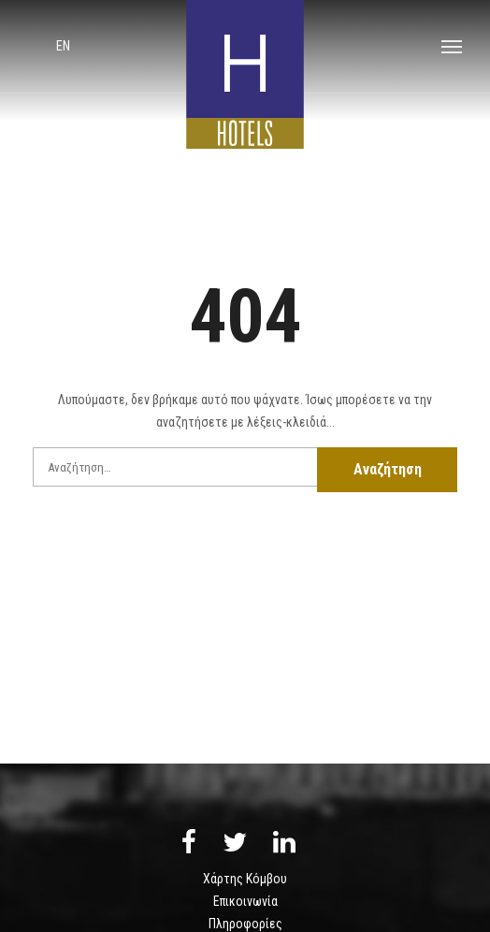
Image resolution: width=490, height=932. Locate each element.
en (63, 45)
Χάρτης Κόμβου (245, 878)
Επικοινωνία (245, 901)
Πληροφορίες (245, 923)
